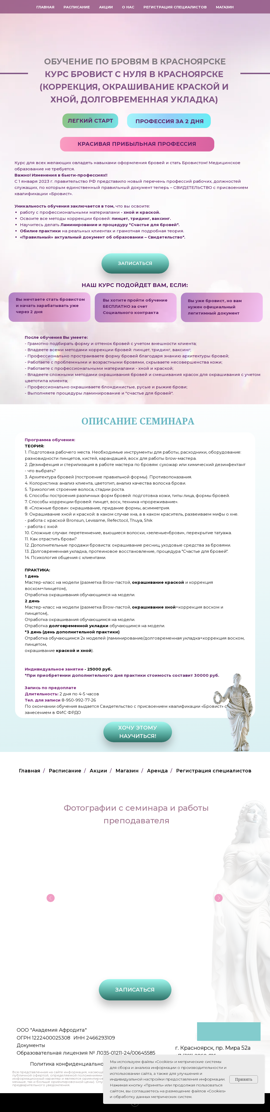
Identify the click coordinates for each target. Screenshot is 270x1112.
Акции (106, 7)
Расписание (77, 7)
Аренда (157, 771)
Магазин (225, 7)
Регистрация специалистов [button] (175, 7)
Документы (31, 1045)
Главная (45, 7)
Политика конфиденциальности (71, 1064)
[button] (135, 263)
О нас (128, 7)
